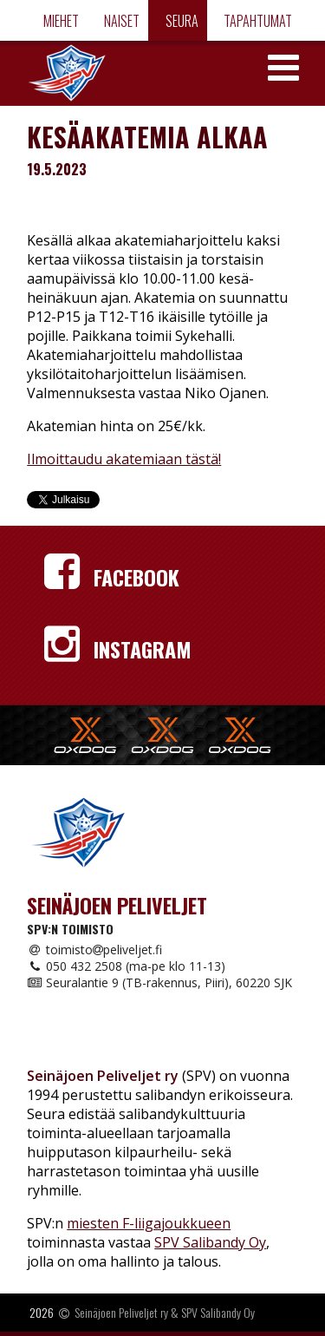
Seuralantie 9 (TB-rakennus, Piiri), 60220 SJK (159, 982)
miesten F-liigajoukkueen (149, 1223)
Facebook (111, 577)
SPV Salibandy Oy (210, 1242)
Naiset (120, 20)
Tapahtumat (256, 20)
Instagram (118, 649)
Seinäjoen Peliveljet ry (121, 1312)
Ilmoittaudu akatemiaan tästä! (124, 458)
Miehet (60, 20)
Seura (180, 20)
